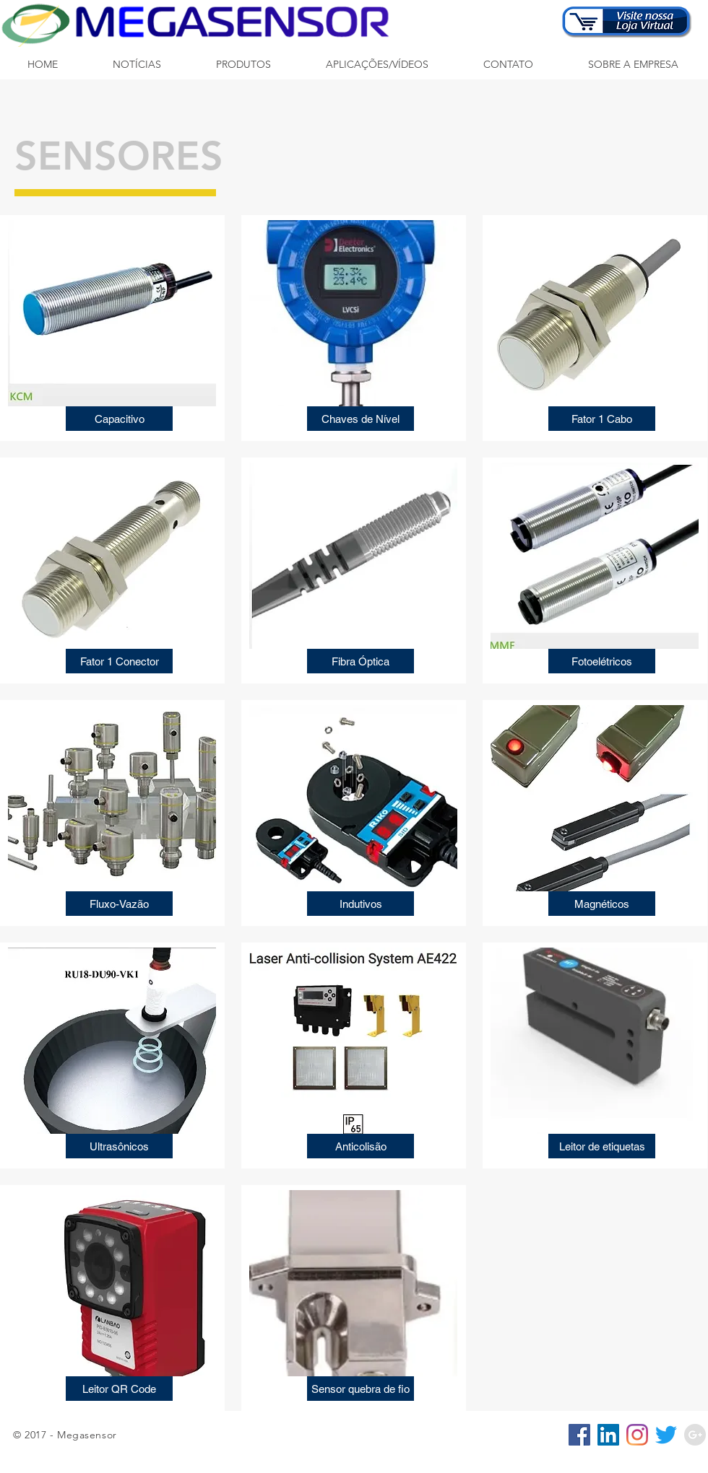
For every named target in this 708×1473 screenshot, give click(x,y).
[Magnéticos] (601, 903)
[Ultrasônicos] (119, 1146)
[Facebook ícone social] (579, 1435)
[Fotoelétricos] (601, 661)
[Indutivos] (360, 903)
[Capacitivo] (119, 418)
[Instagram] (637, 1435)
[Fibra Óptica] (360, 661)
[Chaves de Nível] (360, 418)
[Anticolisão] (360, 1146)
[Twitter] (666, 1435)
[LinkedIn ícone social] (608, 1435)
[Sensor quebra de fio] (360, 1388)
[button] (243, 64)
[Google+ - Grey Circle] (695, 1435)
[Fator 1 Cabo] (601, 418)
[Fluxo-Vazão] (119, 903)
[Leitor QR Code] (119, 1388)
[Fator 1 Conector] (119, 661)
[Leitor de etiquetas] (601, 1146)
